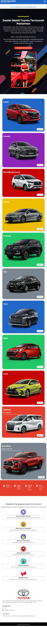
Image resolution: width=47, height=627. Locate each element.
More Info (39, 129)
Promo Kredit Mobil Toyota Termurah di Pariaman (23, 7)
